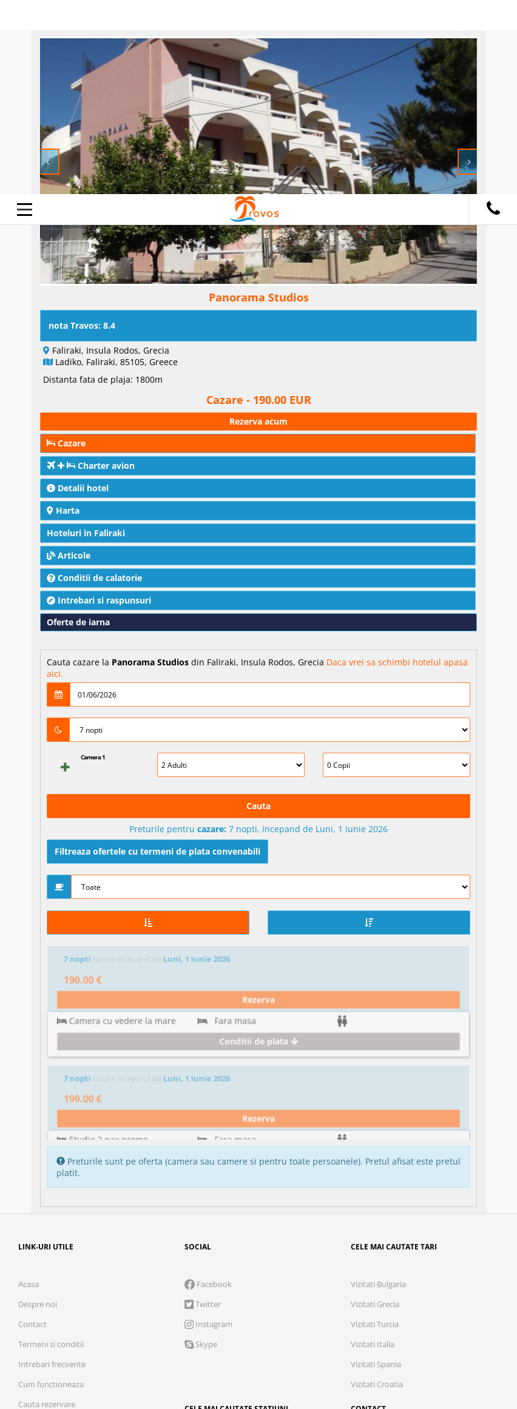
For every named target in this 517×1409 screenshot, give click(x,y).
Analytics (201, 1319)
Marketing (278, 1319)
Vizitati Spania (376, 1170)
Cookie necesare (107, 1319)
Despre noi (37, 1110)
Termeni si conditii (51, 1150)
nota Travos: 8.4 (82, 325)
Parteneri (436, 1319)
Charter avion (91, 465)
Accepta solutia (262, 1357)
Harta (63, 510)
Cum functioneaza (51, 1190)
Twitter (202, 1110)
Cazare (66, 443)
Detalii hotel (78, 488)
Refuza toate (128, 1357)
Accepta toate (396, 1357)
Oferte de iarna (78, 622)
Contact (32, 1130)
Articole (68, 555)
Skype (200, 1150)
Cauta (258, 806)
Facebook (208, 1089)
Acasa (28, 1089)
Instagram (208, 1130)
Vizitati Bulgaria (378, 1089)
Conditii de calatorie (94, 577)
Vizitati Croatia (377, 1190)
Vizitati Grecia (375, 1110)
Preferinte (359, 1319)
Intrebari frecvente (52, 1170)
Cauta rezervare (46, 1210)
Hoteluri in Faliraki (86, 533)
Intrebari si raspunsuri (99, 600)
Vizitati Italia (372, 1150)
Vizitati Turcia (375, 1130)
